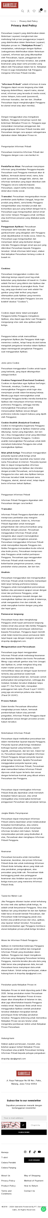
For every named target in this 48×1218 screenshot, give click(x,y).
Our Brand (34, 1160)
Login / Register (28, 11)
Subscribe (23, 1132)
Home (13, 21)
